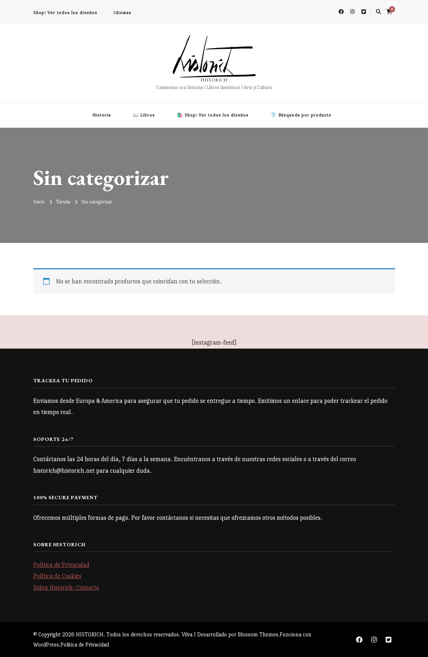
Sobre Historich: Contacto (66, 587)
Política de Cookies (57, 576)
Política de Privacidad (61, 564)
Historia (101, 115)
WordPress (46, 644)
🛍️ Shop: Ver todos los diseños (213, 115)
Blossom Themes (258, 634)
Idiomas (122, 12)
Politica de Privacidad (84, 644)
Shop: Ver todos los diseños (65, 12)
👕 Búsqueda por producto (301, 115)
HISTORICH (214, 80)
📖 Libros (144, 115)
